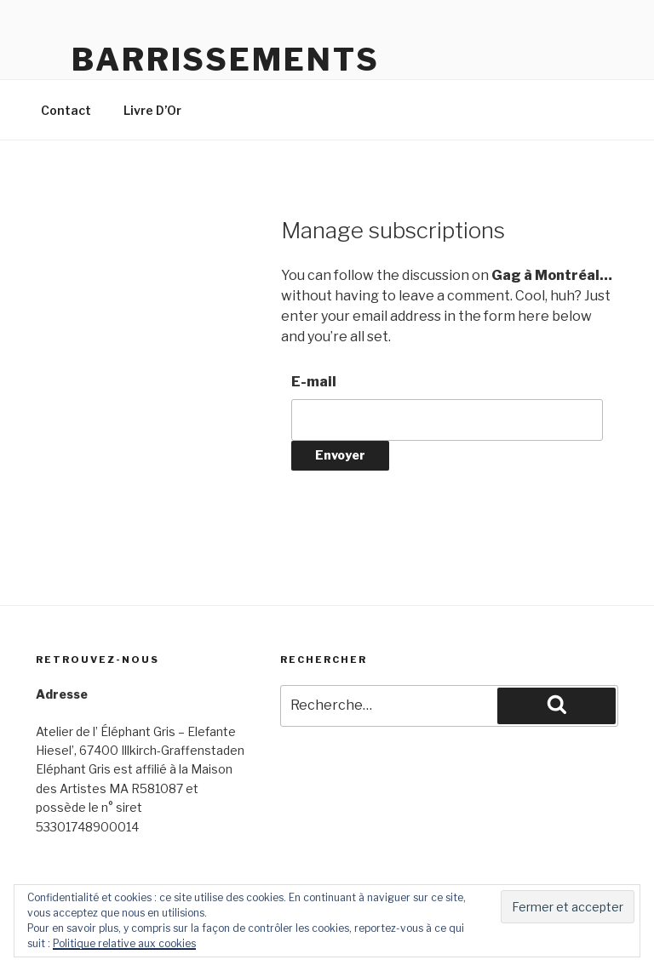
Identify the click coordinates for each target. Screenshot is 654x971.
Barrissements (225, 59)
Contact (66, 110)
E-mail (313, 382)
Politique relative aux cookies (124, 943)
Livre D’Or (152, 110)
